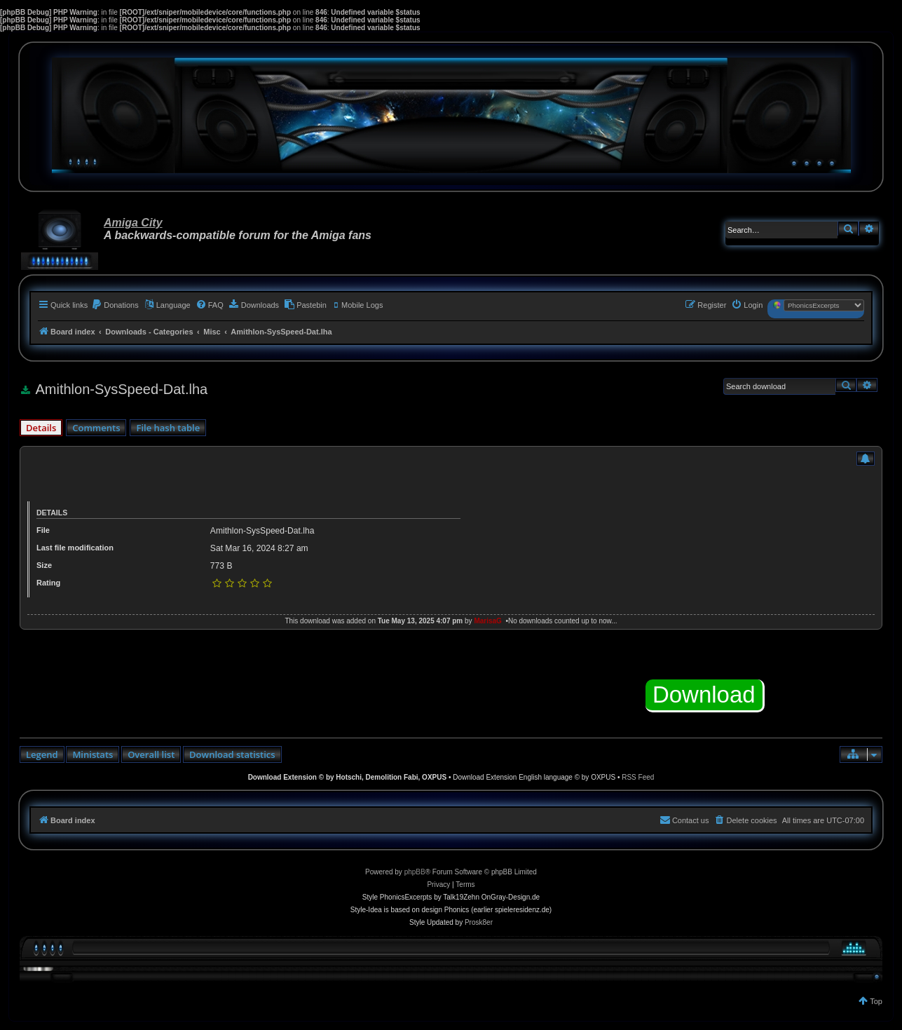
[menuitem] (115, 305)
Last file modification (75, 547)
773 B (221, 566)
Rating (48, 582)
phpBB (414, 872)
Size (44, 565)
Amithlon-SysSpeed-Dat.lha (262, 531)
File (43, 530)
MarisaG (487, 621)
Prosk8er (479, 922)
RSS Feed (638, 777)
